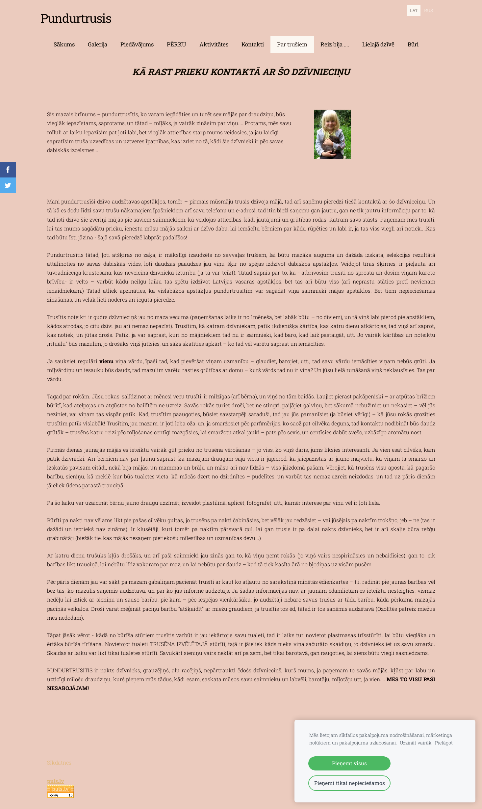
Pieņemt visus (349, 763)
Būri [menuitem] (413, 39)
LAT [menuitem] (414, 10)
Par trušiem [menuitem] (292, 39)
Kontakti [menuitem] (252, 39)
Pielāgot (444, 743)
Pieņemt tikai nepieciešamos (349, 782)
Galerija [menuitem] (97, 39)
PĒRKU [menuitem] (176, 39)
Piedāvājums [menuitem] (137, 39)
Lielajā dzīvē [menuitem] (378, 39)
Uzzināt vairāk (416, 743)
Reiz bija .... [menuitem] (334, 39)
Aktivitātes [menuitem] (213, 39)
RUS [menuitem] (428, 10)
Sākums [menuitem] (64, 39)
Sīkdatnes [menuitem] (59, 757)
